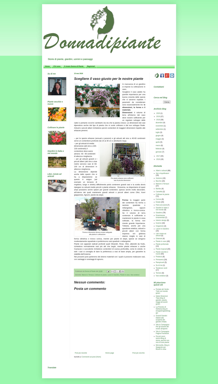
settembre (160, 129)
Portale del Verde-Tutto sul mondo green (162, 291)
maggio (159, 139)
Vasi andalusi (134, 275)
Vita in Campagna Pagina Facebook (162, 332)
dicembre (159, 123)
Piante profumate (162, 244)
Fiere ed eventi (161, 205)
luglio (158, 132)
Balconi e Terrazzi (88, 275)
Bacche (158, 181)
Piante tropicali (161, 249)
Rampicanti (160, 262)
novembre (160, 126)
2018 (158, 120)
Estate (158, 202)
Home (47, 66)
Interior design (161, 220)
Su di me (159, 265)
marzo (158, 145)
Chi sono (56, 66)
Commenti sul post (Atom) (91, 357)
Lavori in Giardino (113, 275)
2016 (158, 159)
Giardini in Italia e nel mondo (162, 209)
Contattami (159, 87)
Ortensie (159, 239)
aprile (158, 142)
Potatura (159, 257)
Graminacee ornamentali (160, 216)
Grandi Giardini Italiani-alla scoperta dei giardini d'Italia (161, 319)
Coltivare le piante (101, 275)
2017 (158, 156)
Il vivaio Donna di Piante (73, 66)
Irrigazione (160, 226)
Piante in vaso (125, 275)
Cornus (158, 199)
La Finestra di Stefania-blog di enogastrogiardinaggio (163, 310)
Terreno (159, 273)
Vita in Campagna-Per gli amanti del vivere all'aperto (163, 327)
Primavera (160, 260)
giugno (158, 136)
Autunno (159, 178)
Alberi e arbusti (161, 171)
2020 (158, 113)
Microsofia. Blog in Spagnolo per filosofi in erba (163, 347)
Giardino (159, 213)
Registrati (91, 66)
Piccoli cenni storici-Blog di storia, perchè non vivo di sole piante (162, 339)
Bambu (158, 189)
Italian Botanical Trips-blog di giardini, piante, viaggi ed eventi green (162, 300)
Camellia (159, 192)
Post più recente (81, 353)
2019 (158, 116)
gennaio (159, 152)
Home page (109, 353)
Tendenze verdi (161, 268)
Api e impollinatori (162, 173)
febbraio (159, 149)
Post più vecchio (138, 353)
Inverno (158, 223)
